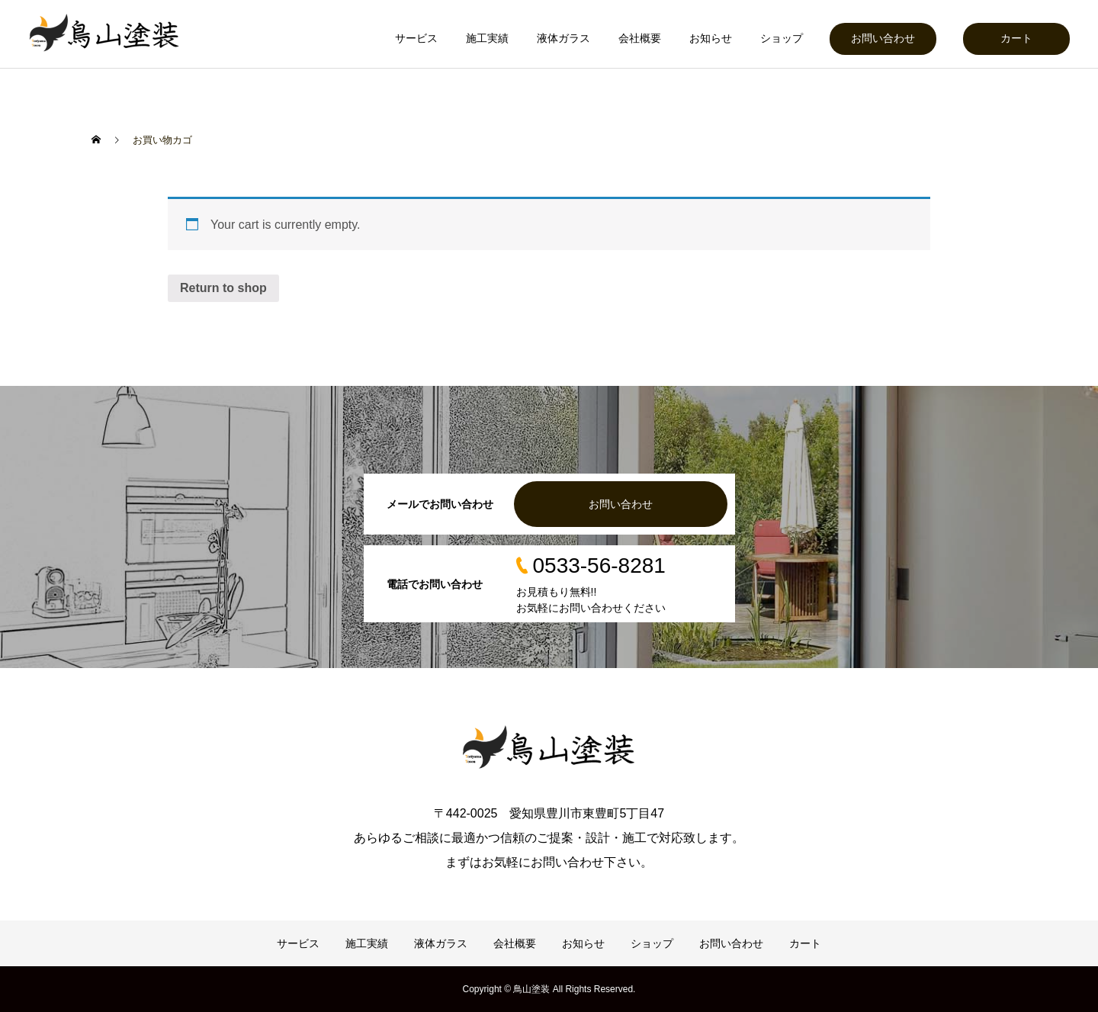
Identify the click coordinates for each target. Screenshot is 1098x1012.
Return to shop (223, 287)
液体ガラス (563, 38)
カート (1016, 38)
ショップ (781, 38)
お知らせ (710, 38)
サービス (416, 38)
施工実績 (487, 38)
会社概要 (639, 38)
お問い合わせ (883, 38)
